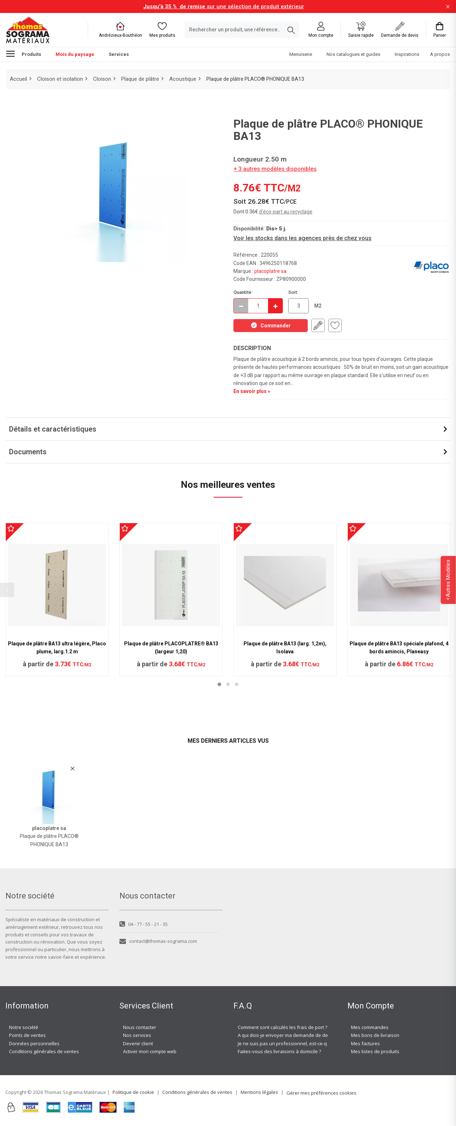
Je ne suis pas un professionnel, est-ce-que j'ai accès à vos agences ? (314, 1043)
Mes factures (365, 1043)
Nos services (137, 1035)
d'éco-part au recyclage (285, 212)
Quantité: (243, 292)
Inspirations (407, 54)
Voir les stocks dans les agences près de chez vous (302, 238)
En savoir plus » (251, 391)
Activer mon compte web (149, 1051)
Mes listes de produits (375, 1051)
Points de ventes (27, 1035)
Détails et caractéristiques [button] (52, 429)
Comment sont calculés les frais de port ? (282, 1027)
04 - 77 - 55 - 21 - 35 (143, 924)
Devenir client (138, 1043)
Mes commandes (370, 1027)
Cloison (102, 79)
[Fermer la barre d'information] (448, 6)
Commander (270, 325)
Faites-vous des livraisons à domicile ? (279, 1051)
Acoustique (182, 79)
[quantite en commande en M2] (298, 306)
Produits (23, 53)
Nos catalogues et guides (353, 54)
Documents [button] (28, 451)
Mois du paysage (75, 54)
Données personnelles (34, 1043)
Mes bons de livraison (375, 1035)
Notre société (23, 1027)
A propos (440, 54)
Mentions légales (259, 1092)
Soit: (293, 292)
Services (119, 54)
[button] (219, 684)
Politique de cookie (133, 1092)
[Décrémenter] (241, 306)
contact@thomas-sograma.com (158, 941)
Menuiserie (300, 54)
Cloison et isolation (60, 79)
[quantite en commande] (258, 306)
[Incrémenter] (275, 306)
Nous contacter (139, 1027)
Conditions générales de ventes (44, 1051)
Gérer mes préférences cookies (321, 1093)
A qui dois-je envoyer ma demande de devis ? (287, 1035)
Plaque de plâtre (140, 79)
